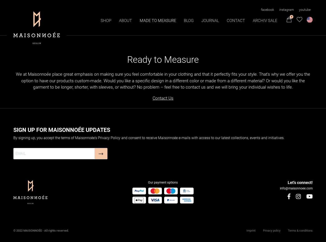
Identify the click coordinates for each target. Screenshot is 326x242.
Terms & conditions (300, 230)
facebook (267, 9)
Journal (210, 20)
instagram (286, 9)
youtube (305, 9)
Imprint (250, 230)
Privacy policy (271, 230)
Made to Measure (158, 20)
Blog (189, 20)
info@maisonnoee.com (296, 188)
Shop (106, 20)
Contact (236, 20)
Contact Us (163, 98)
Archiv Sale (265, 20)
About (125, 20)
